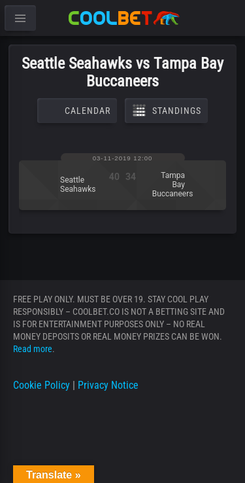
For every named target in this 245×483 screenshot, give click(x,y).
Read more (32, 349)
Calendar (77, 110)
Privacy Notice (108, 385)
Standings (166, 110)
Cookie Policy (41, 385)
